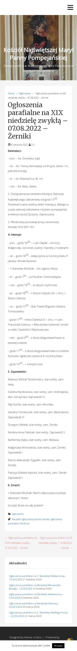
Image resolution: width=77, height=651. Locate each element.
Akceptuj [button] (58, 645)
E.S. (33, 144)
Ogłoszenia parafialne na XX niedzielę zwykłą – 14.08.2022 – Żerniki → (55, 543)
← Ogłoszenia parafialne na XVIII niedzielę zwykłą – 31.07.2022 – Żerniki (21, 543)
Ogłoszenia (25, 93)
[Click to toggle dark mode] (70, 639)
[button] (70, 7)
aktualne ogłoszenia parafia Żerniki (30, 519)
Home (11, 93)
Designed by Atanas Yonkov (25, 637)
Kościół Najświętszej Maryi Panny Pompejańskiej (38, 54)
